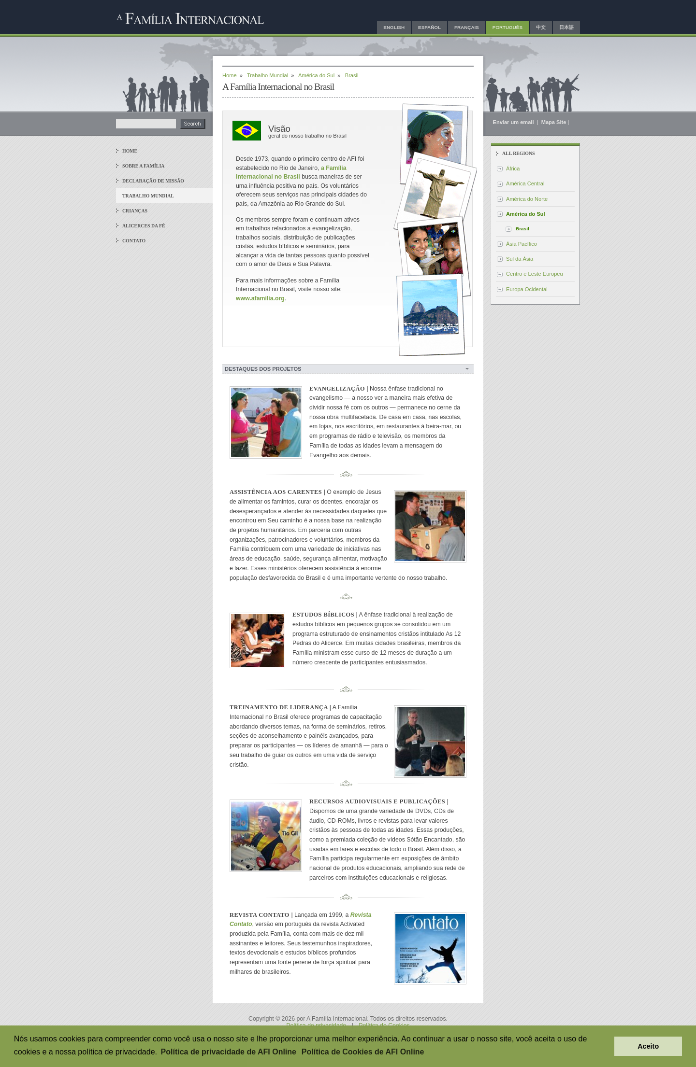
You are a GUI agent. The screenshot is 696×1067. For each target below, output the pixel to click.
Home (129, 151)
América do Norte (527, 199)
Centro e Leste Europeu (534, 274)
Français (466, 27)
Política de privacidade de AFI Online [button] (228, 1052)
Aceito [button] (648, 1046)
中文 (541, 27)
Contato (133, 240)
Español (429, 27)
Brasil (522, 228)
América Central (525, 183)
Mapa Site (553, 122)
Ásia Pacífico (521, 244)
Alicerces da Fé (143, 225)
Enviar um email (514, 122)
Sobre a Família (143, 165)
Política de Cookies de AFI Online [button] (363, 1052)
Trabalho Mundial (148, 195)
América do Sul (316, 75)
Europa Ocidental (527, 289)
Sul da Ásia (519, 259)
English (394, 27)
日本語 (566, 27)
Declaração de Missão (153, 180)
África (513, 168)
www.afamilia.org (260, 298)
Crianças (134, 210)
